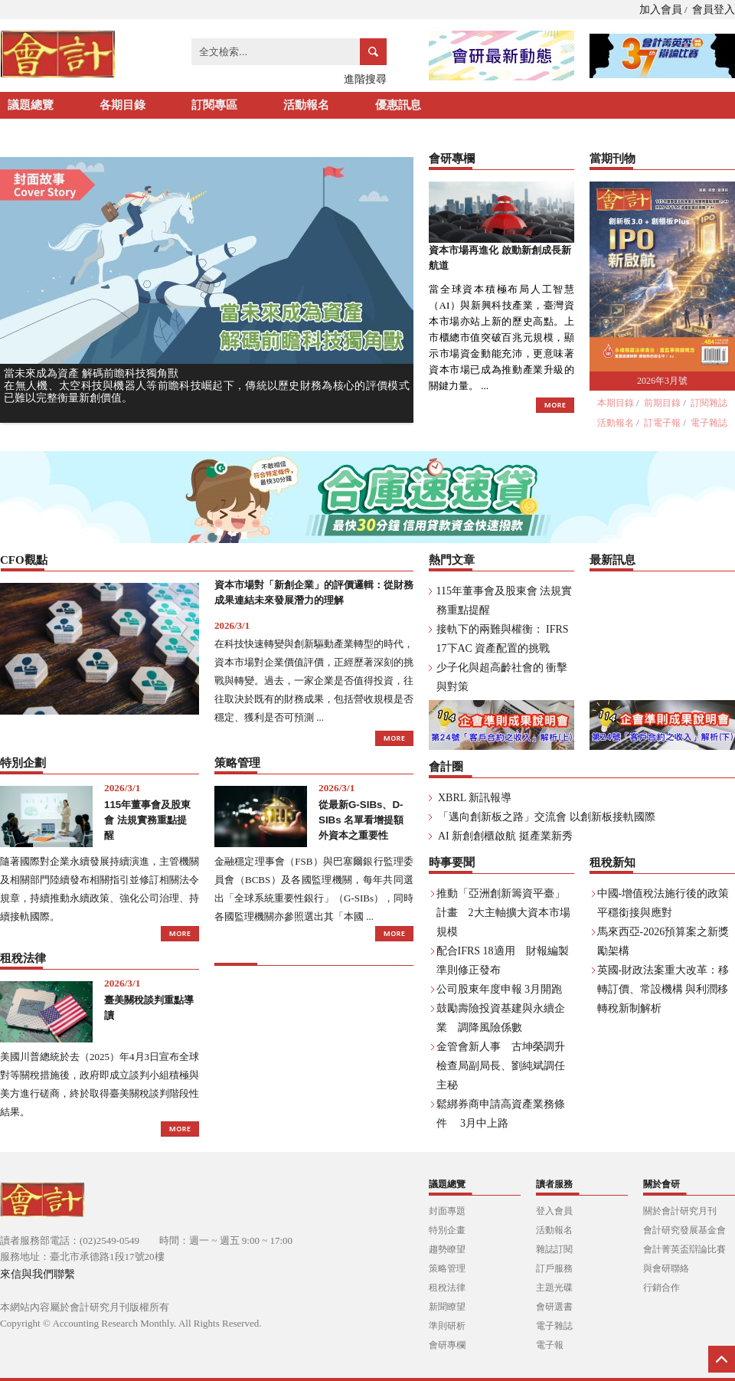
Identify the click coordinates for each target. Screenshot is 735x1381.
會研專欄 (447, 1345)
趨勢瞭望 (447, 1249)
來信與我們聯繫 (37, 1274)
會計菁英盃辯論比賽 (684, 1249)
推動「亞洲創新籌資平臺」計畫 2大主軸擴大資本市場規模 (503, 913)
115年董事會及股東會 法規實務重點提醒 (147, 820)
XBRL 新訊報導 (474, 797)
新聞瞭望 (447, 1306)
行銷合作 (661, 1287)
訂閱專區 (214, 105)
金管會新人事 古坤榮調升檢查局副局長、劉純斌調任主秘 (500, 1066)
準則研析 (447, 1325)
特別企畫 (447, 1230)
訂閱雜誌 (709, 403)
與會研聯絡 (666, 1268)
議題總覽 (31, 105)
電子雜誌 (709, 422)
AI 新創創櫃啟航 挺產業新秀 (505, 836)
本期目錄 (615, 403)
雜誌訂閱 (554, 1249)
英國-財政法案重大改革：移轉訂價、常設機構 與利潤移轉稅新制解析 (663, 989)
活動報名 (306, 105)
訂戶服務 (554, 1268)
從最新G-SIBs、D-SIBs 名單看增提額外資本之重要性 (360, 820)
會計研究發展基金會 (684, 1230)
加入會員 (660, 9)
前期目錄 (662, 403)
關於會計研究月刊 (680, 1211)
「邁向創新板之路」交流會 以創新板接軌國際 (546, 817)
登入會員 (554, 1211)
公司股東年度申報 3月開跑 (499, 989)
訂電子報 (662, 422)
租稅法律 (447, 1287)
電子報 (550, 1345)
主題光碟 (554, 1287)
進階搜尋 (365, 79)
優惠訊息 (398, 105)
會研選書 (554, 1306)
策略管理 (447, 1268)
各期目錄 (122, 105)
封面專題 (447, 1211)
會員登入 (713, 9)
